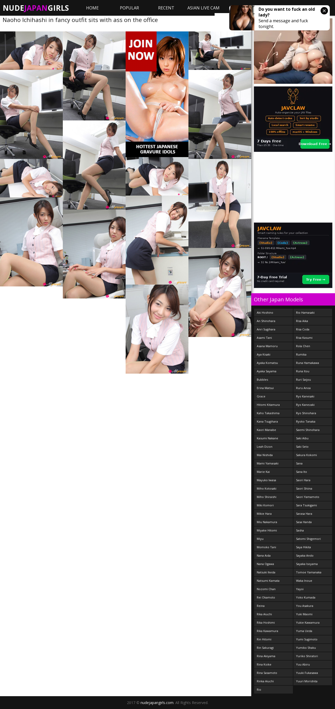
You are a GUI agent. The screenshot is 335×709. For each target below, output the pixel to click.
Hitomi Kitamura (268, 405)
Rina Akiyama (266, 656)
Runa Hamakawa (307, 363)
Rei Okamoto (266, 597)
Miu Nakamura (267, 522)
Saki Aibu (302, 438)
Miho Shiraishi (266, 497)
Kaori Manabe (266, 430)
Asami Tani (264, 338)
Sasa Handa (304, 522)
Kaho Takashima (268, 413)
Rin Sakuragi (265, 648)
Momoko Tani (266, 547)
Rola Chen (303, 346)
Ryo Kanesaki (305, 396)
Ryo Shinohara (306, 413)
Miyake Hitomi (267, 530)
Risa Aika (302, 321)
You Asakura (304, 606)
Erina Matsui (265, 388)
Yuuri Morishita (306, 681)
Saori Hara (303, 480)
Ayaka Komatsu (267, 363)
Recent (166, 8)
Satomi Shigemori (308, 539)
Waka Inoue (304, 581)
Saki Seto (302, 446)
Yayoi (300, 589)
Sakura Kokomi (306, 455)
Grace (261, 396)
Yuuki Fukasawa (307, 673)
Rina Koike (264, 664)
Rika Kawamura (267, 631)
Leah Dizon (264, 446)
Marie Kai (263, 472)
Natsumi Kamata (268, 581)
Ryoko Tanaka (305, 421)
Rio (259, 689)
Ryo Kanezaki (305, 405)
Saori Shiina (304, 488)
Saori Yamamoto (307, 497)
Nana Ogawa (265, 564)
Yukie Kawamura (308, 622)
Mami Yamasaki (267, 463)
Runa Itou (302, 371)
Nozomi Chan (266, 589)
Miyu (260, 539)
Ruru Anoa (303, 388)
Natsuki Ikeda (266, 572)
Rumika (301, 354)
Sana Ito (301, 472)
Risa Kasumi (304, 338)
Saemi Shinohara (308, 430)
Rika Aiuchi (264, 614)
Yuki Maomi (304, 614)
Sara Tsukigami (306, 505)
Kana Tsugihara (267, 421)
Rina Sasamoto (267, 673)
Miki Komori (265, 505)
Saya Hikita (303, 547)
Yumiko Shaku (306, 648)
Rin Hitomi (264, 639)
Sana (299, 463)
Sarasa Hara (304, 514)
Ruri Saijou (303, 379)
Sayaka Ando (305, 555)
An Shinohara (266, 321)
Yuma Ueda (304, 631)
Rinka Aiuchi (265, 681)
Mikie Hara (264, 514)
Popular (129, 8)
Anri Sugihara (266, 329)
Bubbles (262, 379)
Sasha (300, 530)
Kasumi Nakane (267, 438)
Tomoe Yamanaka (308, 572)
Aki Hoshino (265, 312)
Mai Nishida (265, 455)
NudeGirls (36, 8)
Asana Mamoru (267, 346)
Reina (261, 606)
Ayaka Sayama (266, 371)
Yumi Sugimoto (306, 639)
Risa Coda (302, 329)
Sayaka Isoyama (307, 564)
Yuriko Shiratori (307, 656)
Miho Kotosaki (266, 488)
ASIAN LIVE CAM (203, 8)
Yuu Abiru (303, 664)
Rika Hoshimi (266, 622)
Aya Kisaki (263, 354)
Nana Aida (264, 555)
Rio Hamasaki (305, 312)
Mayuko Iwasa (266, 480)
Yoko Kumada (305, 597)
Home (92, 8)
